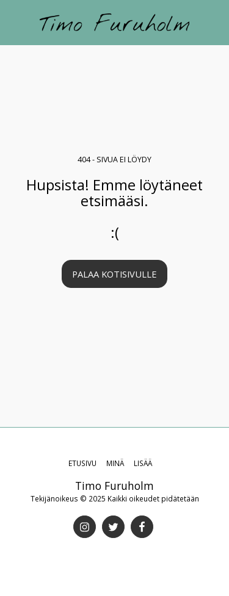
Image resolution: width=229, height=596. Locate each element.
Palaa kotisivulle (114, 274)
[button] (13, 21)
